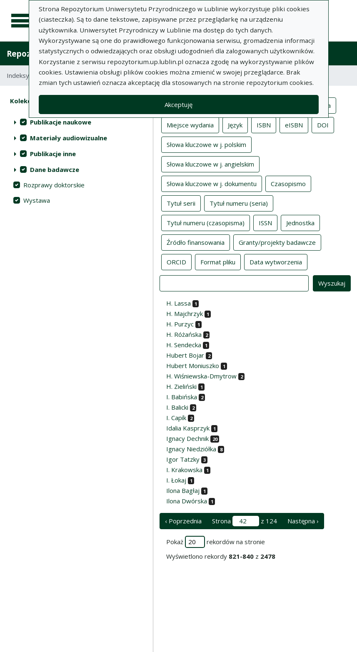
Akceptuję (178, 104)
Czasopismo (288, 183)
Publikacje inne (53, 153)
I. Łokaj (176, 480)
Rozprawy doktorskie (54, 185)
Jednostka (300, 222)
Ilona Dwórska (186, 501)
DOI (323, 124)
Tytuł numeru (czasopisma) (206, 222)
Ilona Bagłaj (183, 490)
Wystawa (36, 200)
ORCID (176, 261)
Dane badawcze (54, 169)
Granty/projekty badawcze (277, 241)
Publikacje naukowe (60, 122)
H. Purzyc (180, 324)
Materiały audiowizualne (68, 138)
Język (235, 124)
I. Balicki (177, 407)
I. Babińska (181, 397)
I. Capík (176, 417)
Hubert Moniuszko (192, 365)
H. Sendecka (183, 345)
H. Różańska (184, 334)
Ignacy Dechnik (187, 438)
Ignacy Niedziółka (191, 449)
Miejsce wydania (190, 124)
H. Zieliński (181, 386)
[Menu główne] (21, 20)
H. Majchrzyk (184, 313)
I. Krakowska (184, 469)
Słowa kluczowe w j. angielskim (210, 163)
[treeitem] (76, 122)
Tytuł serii (181, 202)
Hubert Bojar (185, 355)
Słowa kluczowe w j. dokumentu (212, 183)
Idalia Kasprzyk (188, 428)
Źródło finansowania (196, 241)
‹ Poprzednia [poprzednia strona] (183, 521)
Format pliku (217, 261)
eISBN (294, 124)
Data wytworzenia (276, 261)
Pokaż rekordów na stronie (215, 542)
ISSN (265, 222)
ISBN (264, 124)
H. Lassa (178, 303)
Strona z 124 (244, 521)
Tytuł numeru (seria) (239, 202)
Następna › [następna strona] (303, 521)
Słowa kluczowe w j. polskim (206, 144)
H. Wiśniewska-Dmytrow (201, 376)
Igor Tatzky (183, 459)
